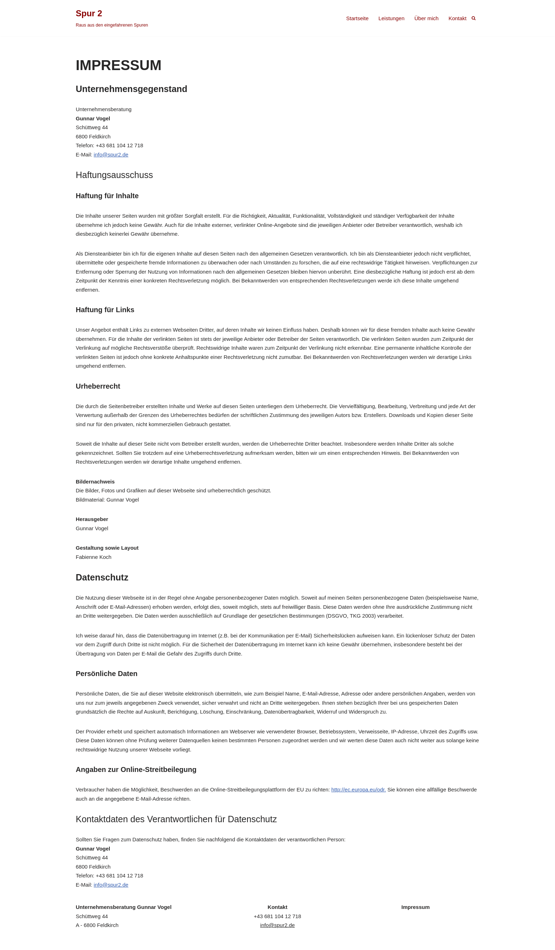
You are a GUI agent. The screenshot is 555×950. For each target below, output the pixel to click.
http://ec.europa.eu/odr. (358, 789)
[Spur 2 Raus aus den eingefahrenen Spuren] (112, 18)
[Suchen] (473, 18)
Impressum (415, 907)
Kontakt (457, 18)
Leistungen (391, 18)
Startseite (357, 18)
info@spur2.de (111, 154)
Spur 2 (83, 941)
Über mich (426, 18)
